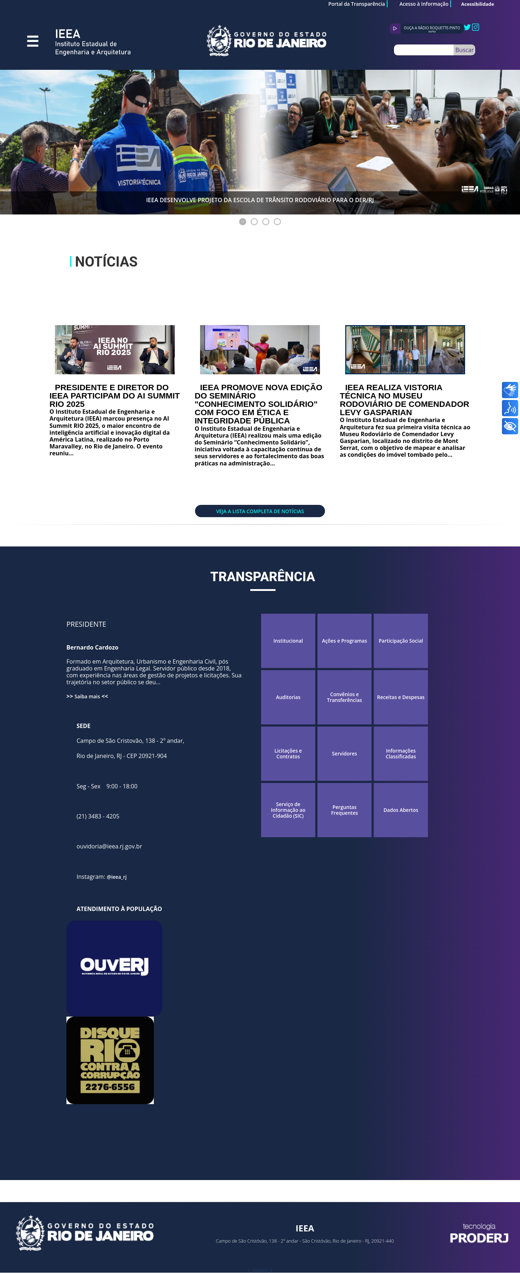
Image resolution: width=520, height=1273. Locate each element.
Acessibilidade (477, 4)
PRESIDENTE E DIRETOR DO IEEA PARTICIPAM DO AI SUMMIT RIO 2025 (114, 396)
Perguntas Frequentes (344, 810)
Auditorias (288, 697)
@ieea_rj (117, 876)
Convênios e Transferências (344, 697)
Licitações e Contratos (288, 754)
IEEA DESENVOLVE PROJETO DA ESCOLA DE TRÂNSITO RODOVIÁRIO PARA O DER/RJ (260, 200)
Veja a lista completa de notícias (260, 511)
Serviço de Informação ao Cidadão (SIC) (288, 810)
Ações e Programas (344, 641)
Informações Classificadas (401, 754)
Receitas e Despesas (401, 697)
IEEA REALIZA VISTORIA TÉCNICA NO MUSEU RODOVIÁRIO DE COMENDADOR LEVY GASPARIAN (404, 400)
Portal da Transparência (356, 3)
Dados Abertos (401, 810)
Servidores (344, 754)
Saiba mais (87, 696)
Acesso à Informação (423, 3)
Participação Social (401, 641)
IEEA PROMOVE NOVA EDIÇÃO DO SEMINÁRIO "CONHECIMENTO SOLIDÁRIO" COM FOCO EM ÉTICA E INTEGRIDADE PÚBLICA (258, 404)
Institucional (288, 641)
